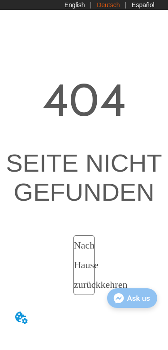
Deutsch (108, 4)
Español (143, 4)
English (75, 4)
